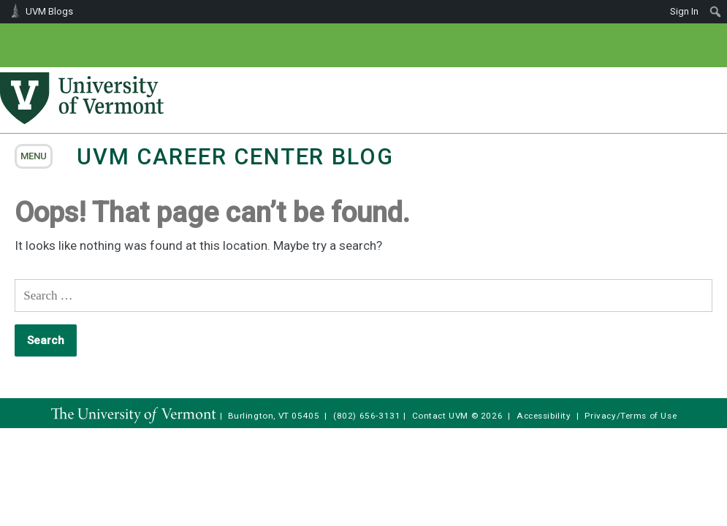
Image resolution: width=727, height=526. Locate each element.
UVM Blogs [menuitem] (49, 11)
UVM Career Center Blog (235, 156)
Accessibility (544, 416)
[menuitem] (715, 11)
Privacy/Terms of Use (631, 416)
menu (33, 155)
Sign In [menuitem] (684, 11)
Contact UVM (440, 416)
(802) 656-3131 (366, 416)
